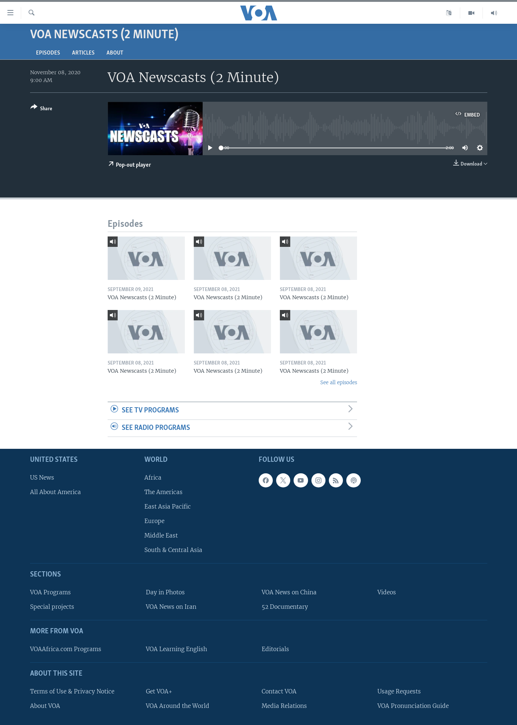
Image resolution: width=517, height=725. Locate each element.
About (115, 53)
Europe (154, 521)
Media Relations (284, 705)
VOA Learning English (176, 649)
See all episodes (338, 382)
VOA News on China (289, 592)
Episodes (48, 53)
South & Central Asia (173, 549)
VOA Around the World (177, 705)
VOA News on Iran (171, 606)
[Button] (41, 109)
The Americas (163, 492)
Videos (386, 592)
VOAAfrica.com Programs (65, 649)
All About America (55, 492)
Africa (152, 477)
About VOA (45, 705)
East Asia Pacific (167, 506)
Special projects (52, 606)
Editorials (275, 649)
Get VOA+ (159, 691)
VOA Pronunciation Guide (413, 705)
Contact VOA (279, 691)
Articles (83, 53)
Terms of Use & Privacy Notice (72, 691)
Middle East (161, 535)
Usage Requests (399, 691)
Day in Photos (165, 592)
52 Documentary (285, 606)
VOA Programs (50, 592)
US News (42, 477)
